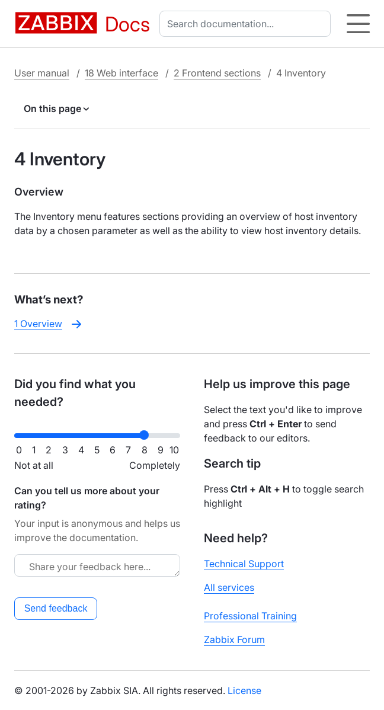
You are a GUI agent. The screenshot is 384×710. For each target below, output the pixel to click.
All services (229, 587)
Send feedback (56, 608)
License (244, 690)
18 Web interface (121, 73)
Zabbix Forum (234, 639)
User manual (41, 73)
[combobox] (247, 23)
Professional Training (250, 616)
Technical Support (244, 564)
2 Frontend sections (217, 73)
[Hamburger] (358, 23)
